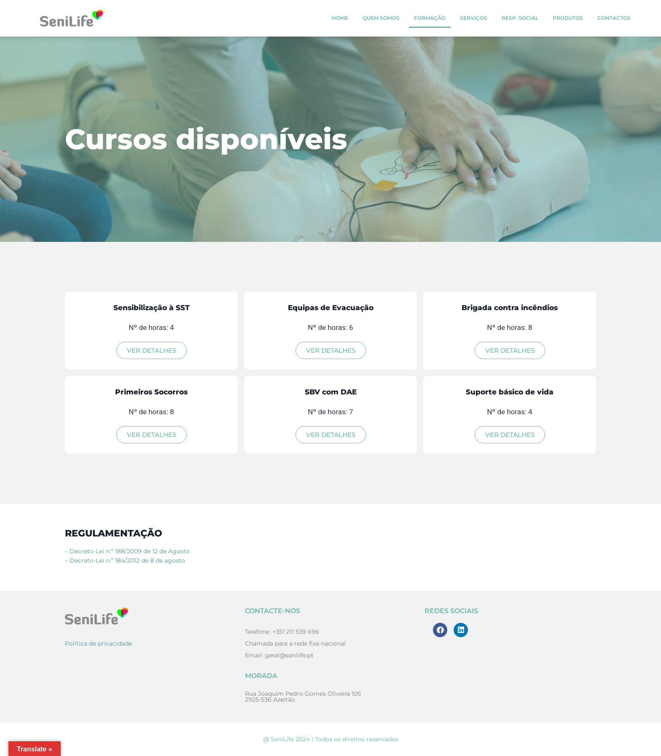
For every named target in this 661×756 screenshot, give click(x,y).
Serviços (473, 18)
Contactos (614, 18)
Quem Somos (381, 18)
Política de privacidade (98, 643)
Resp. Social (520, 18)
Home (340, 18)
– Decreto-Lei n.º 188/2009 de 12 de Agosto (127, 551)
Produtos (568, 18)
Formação (430, 18)
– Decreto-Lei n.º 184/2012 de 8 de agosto (125, 560)
